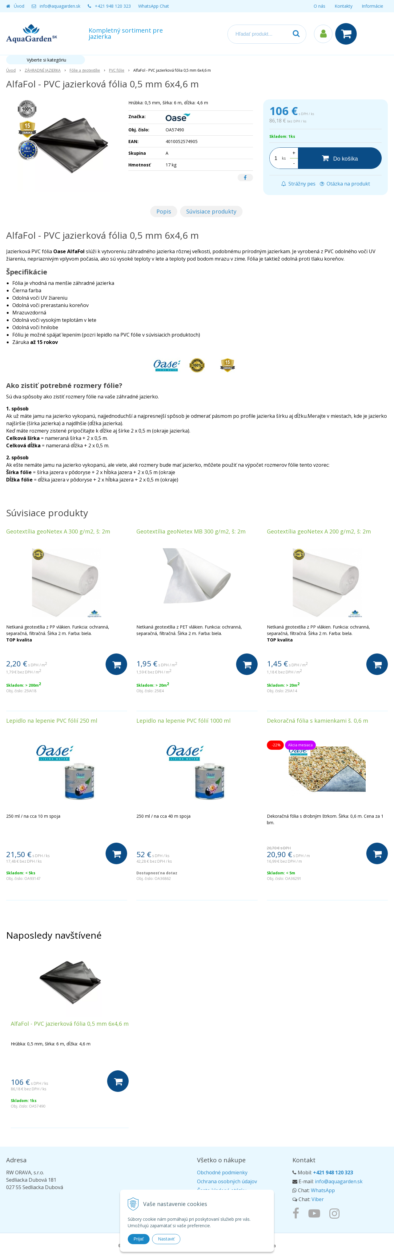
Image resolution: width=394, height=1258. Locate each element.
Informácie (372, 6)
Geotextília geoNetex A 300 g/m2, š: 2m (58, 531)
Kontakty (343, 6)
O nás (319, 6)
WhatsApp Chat (153, 6)
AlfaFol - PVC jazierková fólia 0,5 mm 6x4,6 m (70, 1023)
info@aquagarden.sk (60, 6)
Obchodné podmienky (222, 1172)
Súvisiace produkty (211, 211)
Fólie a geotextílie (85, 70)
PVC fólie (116, 70)
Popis (163, 211)
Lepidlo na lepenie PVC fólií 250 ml (51, 720)
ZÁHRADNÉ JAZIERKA (43, 70)
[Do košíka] (340, 158)
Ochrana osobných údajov (227, 1181)
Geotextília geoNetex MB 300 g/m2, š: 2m (191, 531)
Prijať (139, 1238)
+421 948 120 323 (113, 6)
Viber (318, 1199)
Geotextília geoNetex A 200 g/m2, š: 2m (319, 531)
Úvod (19, 6)
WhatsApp (323, 1190)
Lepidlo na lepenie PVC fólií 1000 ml (183, 720)
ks (284, 158)
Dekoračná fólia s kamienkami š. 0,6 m (317, 720)
